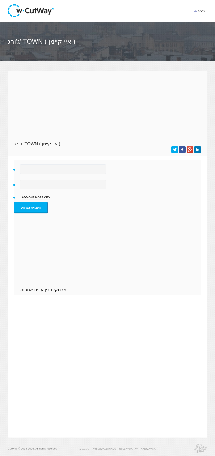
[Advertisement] (107, 105)
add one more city (36, 197)
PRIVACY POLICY (128, 449)
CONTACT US (148, 449)
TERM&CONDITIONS (104, 449)
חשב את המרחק (31, 207)
